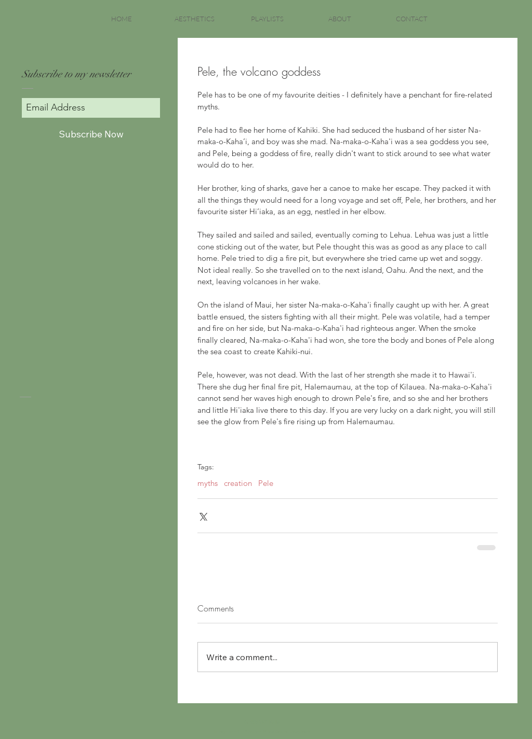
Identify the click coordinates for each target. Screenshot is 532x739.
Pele (265, 483)
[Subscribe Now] (91, 134)
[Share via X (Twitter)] (202, 516)
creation (238, 483)
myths (207, 483)
